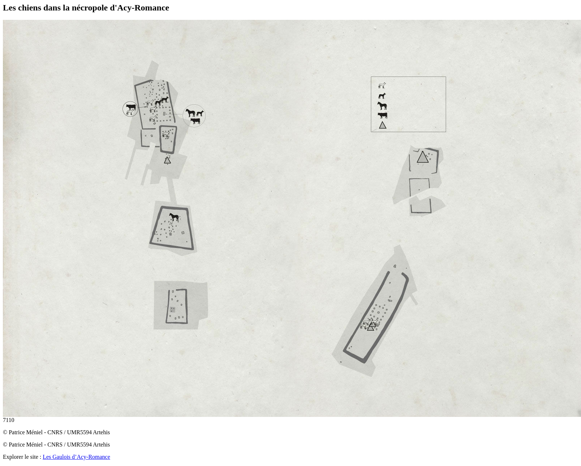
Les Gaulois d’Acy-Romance (76, 457)
